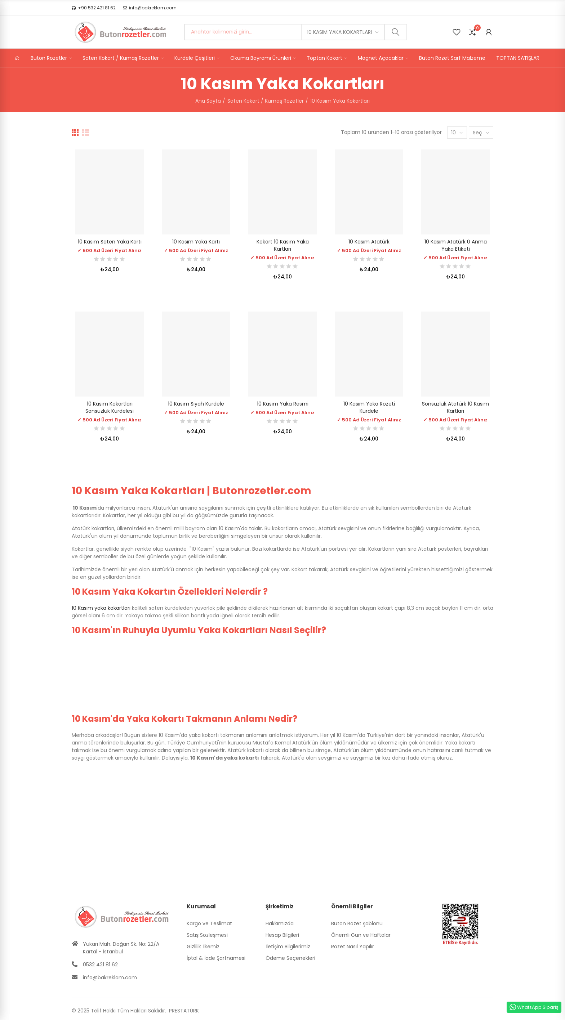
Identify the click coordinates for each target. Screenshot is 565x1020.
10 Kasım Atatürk (369, 241)
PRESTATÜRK (183, 1010)
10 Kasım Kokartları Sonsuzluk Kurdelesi (109, 407)
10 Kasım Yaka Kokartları (339, 32)
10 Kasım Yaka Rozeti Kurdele (369, 407)
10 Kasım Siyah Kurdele (196, 403)
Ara (395, 32)
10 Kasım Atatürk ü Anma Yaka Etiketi (455, 245)
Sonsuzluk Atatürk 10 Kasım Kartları (455, 407)
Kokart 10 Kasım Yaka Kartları (283, 245)
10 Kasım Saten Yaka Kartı (110, 241)
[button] (94, 7)
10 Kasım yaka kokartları (101, 608)
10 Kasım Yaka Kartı (196, 241)
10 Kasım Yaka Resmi (282, 403)
